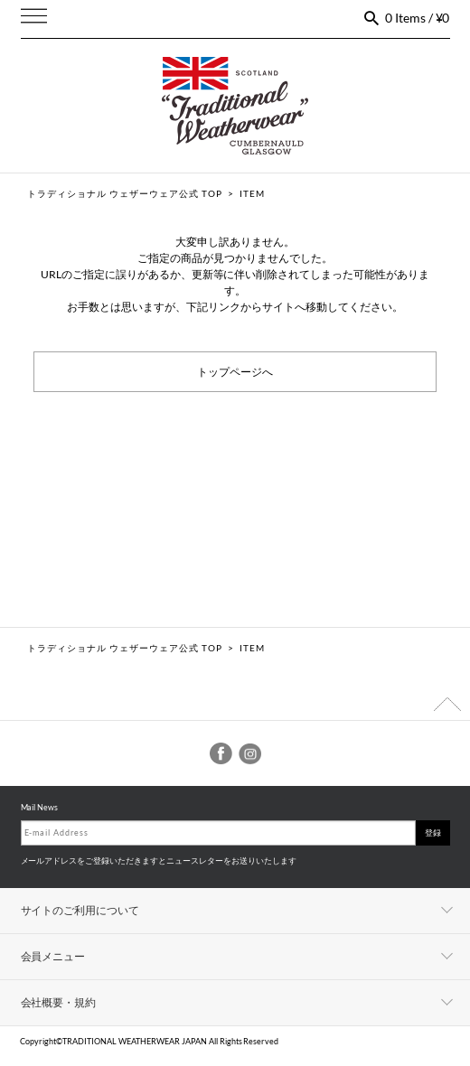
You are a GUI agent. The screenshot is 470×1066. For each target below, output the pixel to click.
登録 (433, 832)
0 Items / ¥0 (417, 17)
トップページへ (235, 371)
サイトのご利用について (80, 910)
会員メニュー (53, 956)
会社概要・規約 (59, 1002)
